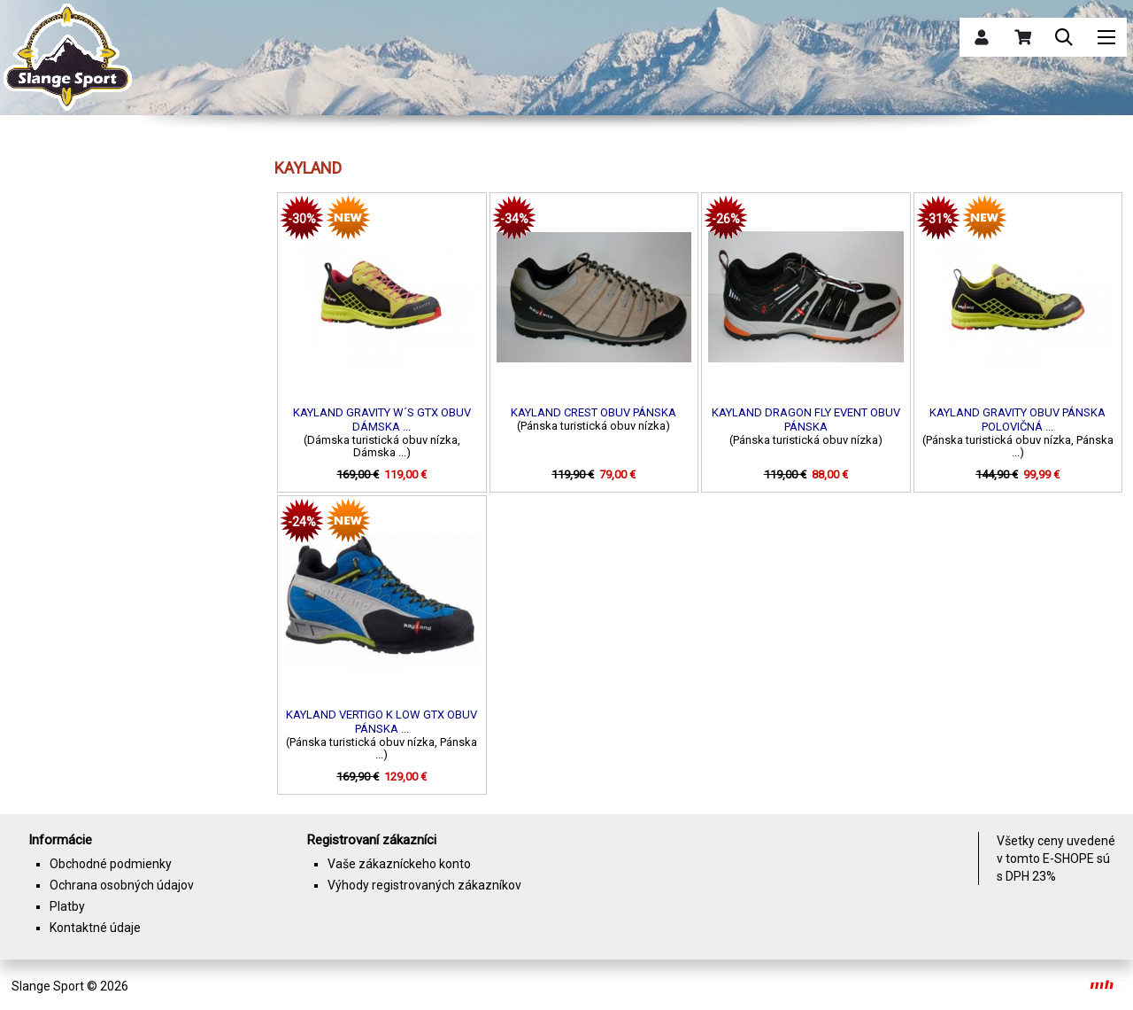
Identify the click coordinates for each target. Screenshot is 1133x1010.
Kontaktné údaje (95, 928)
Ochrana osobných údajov (122, 885)
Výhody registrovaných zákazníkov (424, 885)
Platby (67, 906)
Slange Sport (48, 986)
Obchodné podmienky (111, 864)
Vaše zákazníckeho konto (399, 864)
